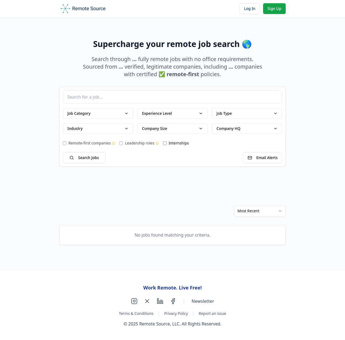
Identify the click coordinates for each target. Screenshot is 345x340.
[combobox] (260, 211)
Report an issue (212, 313)
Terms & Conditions (136, 313)
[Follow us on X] (147, 301)
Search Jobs (84, 157)
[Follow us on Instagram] (134, 301)
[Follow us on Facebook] (173, 301)
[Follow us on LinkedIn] (160, 301)
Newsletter (203, 301)
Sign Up (274, 8)
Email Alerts (263, 157)
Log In (249, 8)
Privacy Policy (176, 313)
